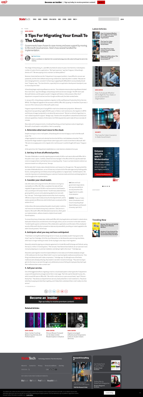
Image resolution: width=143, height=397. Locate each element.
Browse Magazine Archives (99, 386)
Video (59, 19)
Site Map (61, 366)
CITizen (64, 19)
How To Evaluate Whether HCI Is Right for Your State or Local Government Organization (109, 35)
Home (22, 28)
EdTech (33, 381)
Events (69, 19)
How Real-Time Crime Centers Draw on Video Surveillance (108, 50)
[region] (71, 393)
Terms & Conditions (50, 366)
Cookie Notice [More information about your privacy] (29, 395)
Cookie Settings (109, 393)
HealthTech (52, 381)
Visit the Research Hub (80, 387)
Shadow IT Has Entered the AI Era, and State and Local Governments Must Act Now (109, 233)
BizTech (24, 381)
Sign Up (100, 2)
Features (45, 19)
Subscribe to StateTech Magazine (101, 382)
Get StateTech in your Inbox (99, 365)
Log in (121, 19)
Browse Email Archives (98, 368)
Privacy (40, 366)
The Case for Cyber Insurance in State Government (106, 43)
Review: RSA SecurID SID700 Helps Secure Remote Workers (109, 226)
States (39, 19)
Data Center (26, 28)
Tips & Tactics (52, 19)
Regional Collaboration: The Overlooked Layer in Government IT (109, 57)
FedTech (42, 381)
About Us (24, 366)
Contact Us (32, 366)
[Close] (140, 393)
